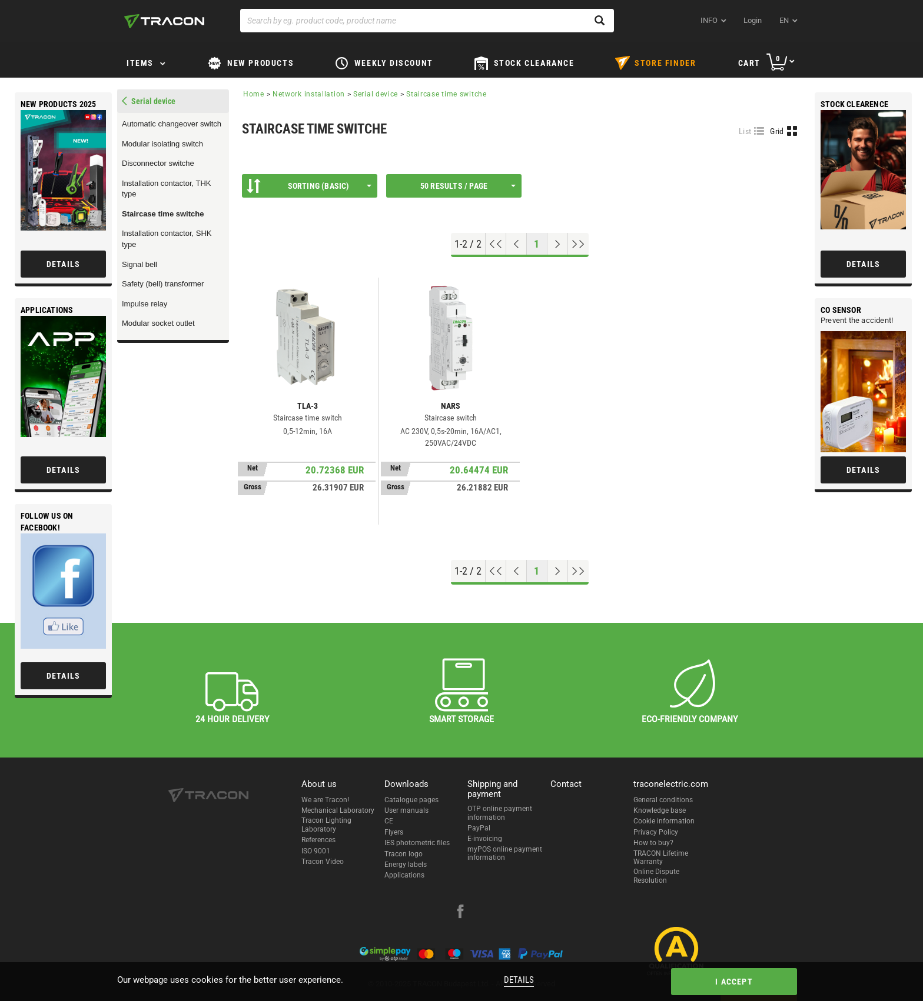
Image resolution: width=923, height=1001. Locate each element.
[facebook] (460, 913)
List (745, 131)
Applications (404, 875)
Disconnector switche (158, 163)
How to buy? (653, 843)
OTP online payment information (499, 813)
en (784, 20)
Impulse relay (144, 303)
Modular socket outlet (158, 323)
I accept (734, 981)
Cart (749, 63)
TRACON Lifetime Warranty (660, 857)
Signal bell (139, 264)
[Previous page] (516, 244)
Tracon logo (403, 854)
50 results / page (468, 186)
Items (140, 63)
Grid (776, 131)
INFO (709, 20)
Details (519, 980)
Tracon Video (322, 861)
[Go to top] (496, 244)
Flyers (393, 832)
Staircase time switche (163, 213)
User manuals (406, 810)
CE (388, 821)
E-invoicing (484, 839)
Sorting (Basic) (309, 186)
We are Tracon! (325, 800)
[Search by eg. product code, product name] (427, 20)
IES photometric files (417, 843)
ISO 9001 (315, 851)
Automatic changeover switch (171, 123)
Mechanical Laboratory (337, 810)
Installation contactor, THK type (166, 189)
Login (752, 20)
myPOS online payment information (504, 853)
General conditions (663, 800)
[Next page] (557, 244)
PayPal (478, 828)
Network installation (309, 94)
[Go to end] (578, 244)
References (318, 840)
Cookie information (664, 821)
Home (253, 94)
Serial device (375, 94)
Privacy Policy (655, 832)
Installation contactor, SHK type (166, 239)
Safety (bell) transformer (163, 283)
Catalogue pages (411, 800)
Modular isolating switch (162, 143)
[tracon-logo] (164, 21)
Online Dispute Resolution (656, 875)
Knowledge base (659, 810)
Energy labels (405, 864)
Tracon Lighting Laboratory (326, 824)
